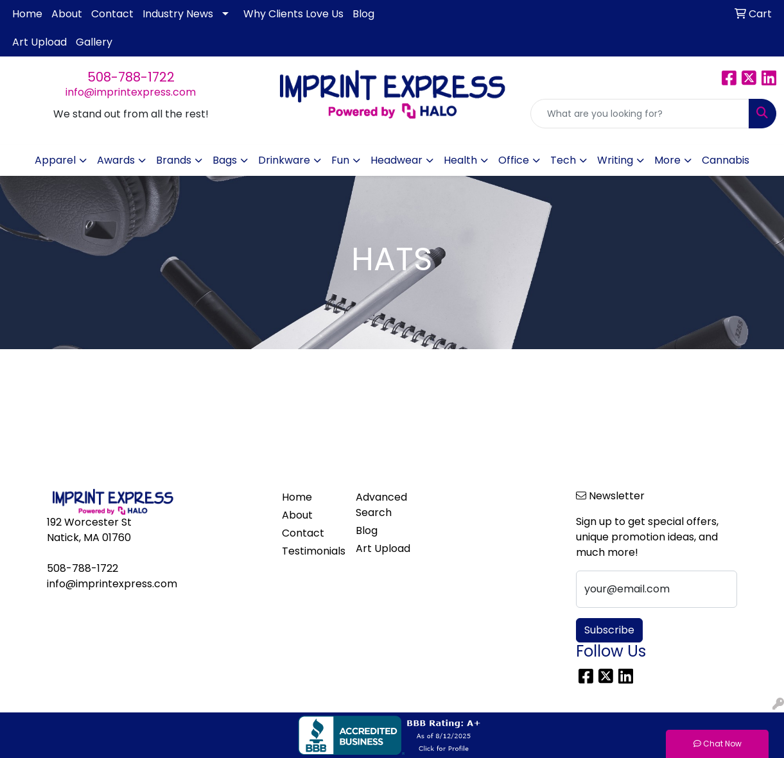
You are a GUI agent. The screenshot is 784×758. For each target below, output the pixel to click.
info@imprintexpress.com (130, 92)
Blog (363, 13)
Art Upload (39, 42)
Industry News (178, 13)
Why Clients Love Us (293, 13)
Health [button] (460, 160)
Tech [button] (563, 160)
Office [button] (513, 160)
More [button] (667, 160)
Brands (173, 160)
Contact (112, 13)
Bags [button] (225, 160)
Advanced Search (381, 505)
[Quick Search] (639, 113)
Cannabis (725, 160)
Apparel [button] (55, 160)
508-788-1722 (131, 77)
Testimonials (311, 551)
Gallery (94, 42)
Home (27, 13)
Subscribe (609, 630)
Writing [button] (615, 160)
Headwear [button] (396, 160)
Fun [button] (340, 160)
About (66, 13)
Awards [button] (116, 160)
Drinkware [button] (284, 160)
